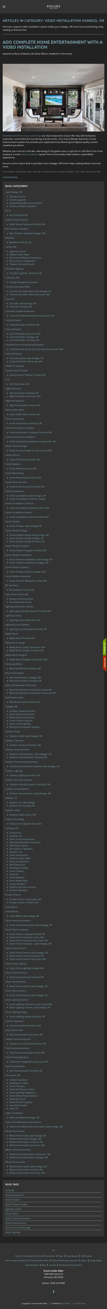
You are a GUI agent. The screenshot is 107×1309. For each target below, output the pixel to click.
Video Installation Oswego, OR (61, 172)
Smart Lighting (12, 1232)
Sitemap (63, 1263)
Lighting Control (13, 1209)
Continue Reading (10, 177)
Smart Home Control (15, 1223)
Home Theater (12, 1199)
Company (27, 1254)
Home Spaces (72, 1254)
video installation (29, 154)
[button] (4, 6)
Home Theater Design (16, 1204)
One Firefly (65, 1302)
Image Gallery (96, 1259)
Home (17, 1254)
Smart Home (11, 1213)
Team (60, 1254)
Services (38, 1254)
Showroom (50, 1254)
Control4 (9, 1190)
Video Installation (90, 172)
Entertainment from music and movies (22, 135)
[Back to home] (53, 6)
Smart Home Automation (18, 1218)
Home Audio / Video (40, 1259)
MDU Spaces (86, 1254)
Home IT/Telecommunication (65, 1259)
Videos (84, 1259)
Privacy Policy (75, 1263)
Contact (52, 1263)
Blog (44, 1263)
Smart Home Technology (17, 1227)
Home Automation (14, 1195)
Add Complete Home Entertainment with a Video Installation (52, 44)
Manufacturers (32, 1263)
